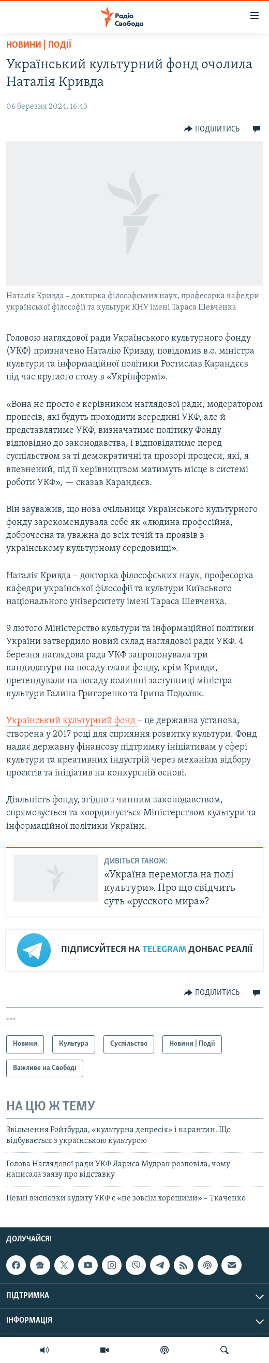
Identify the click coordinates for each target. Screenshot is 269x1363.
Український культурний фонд (72, 721)
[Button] (212, 129)
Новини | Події (38, 45)
